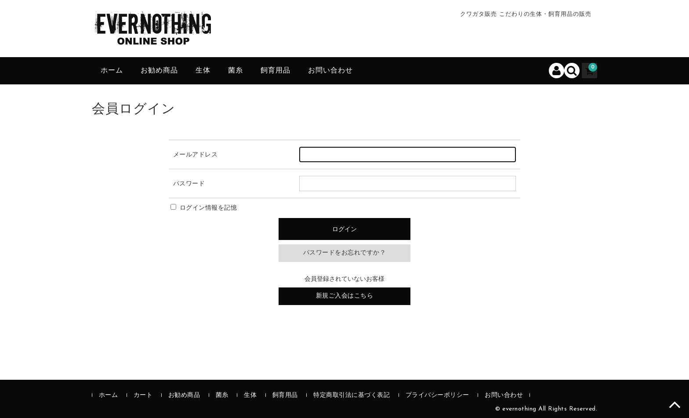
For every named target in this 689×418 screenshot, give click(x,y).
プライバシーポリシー (437, 395)
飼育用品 (275, 70)
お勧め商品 (159, 70)
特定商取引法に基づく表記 (351, 395)
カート (143, 395)
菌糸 (235, 70)
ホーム (112, 70)
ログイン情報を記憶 (203, 208)
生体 (203, 70)
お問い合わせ (330, 70)
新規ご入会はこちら (345, 296)
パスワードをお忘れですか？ (344, 253)
